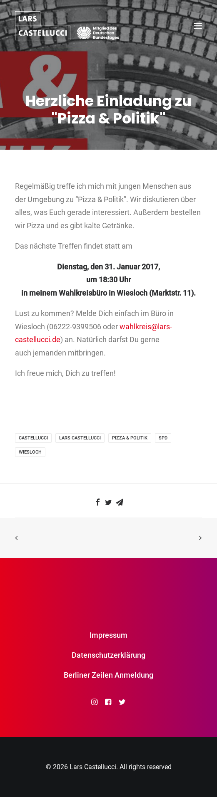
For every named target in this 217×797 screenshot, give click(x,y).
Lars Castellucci (80, 438)
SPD (163, 438)
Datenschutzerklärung (108, 655)
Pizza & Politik (129, 438)
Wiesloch (30, 452)
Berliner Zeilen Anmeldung (108, 675)
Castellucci (33, 438)
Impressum (108, 635)
